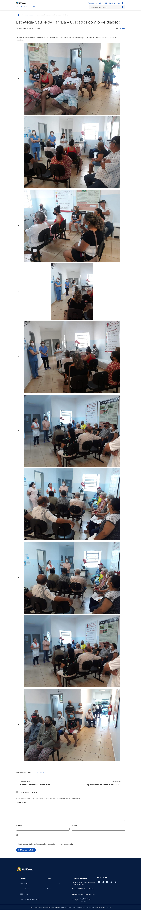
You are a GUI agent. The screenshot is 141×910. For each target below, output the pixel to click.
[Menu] (17, 7)
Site (18, 835)
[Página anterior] (18, 782)
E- (47, 884)
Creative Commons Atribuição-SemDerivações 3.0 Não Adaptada (77, 908)
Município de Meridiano (33, 7)
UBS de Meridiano (28, 15)
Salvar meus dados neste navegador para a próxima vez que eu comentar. (46, 845)
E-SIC (105, 3)
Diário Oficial (24, 894)
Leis (100, 3)
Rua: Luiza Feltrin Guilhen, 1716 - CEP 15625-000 (85, 900)
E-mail (75, 826)
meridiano (122, 29)
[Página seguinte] (123, 782)
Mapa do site (24, 884)
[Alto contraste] (122, 3)
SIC (60, 884)
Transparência (92, 3)
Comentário (22, 803)
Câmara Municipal (25, 889)
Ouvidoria (112, 3)
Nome (19, 826)
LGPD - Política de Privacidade (29, 900)
